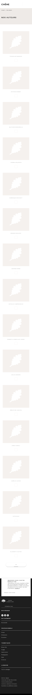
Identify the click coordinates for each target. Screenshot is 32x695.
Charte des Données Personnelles (9, 679)
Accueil (3, 10)
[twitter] (8, 615)
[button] (16, 48)
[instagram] (2, 615)
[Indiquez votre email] (14, 592)
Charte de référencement (6, 681)
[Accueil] (8, 4)
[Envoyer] (27, 593)
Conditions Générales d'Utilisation (9, 683)
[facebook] (5, 615)
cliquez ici (17, 588)
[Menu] (26, 4)
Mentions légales (5, 677)
